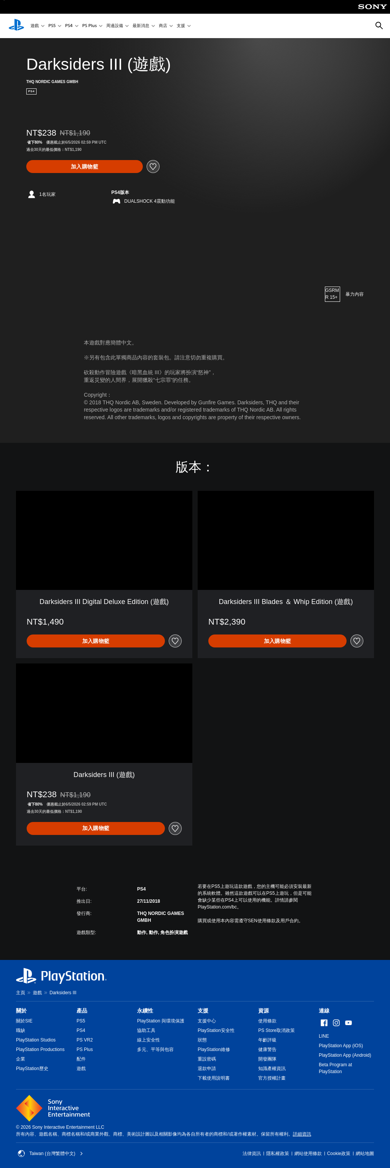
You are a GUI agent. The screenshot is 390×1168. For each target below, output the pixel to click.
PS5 (52, 26)
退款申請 (207, 1068)
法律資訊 (252, 1153)
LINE (324, 1036)
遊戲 (34, 26)
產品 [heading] (82, 1011)
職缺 (20, 1030)
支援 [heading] (203, 1011)
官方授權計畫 (272, 1078)
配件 (81, 1059)
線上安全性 (148, 1040)
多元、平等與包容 (155, 1049)
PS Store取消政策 (276, 1030)
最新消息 (141, 26)
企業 (20, 1059)
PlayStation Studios (36, 1040)
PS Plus (89, 26)
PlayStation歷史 (32, 1068)
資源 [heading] (263, 1011)
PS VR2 (85, 1040)
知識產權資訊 (272, 1068)
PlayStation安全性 (216, 1030)
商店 (163, 26)
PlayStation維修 (214, 1049)
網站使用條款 (308, 1153)
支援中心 (207, 1021)
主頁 (20, 992)
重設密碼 (207, 1059)
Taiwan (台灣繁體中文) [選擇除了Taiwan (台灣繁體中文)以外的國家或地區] (50, 1153)
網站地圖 (365, 1153)
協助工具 (146, 1030)
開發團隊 (267, 1059)
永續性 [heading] (145, 1011)
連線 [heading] (324, 1011)
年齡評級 (267, 1040)
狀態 (202, 1040)
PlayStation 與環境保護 (160, 1021)
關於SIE (24, 1021)
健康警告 (267, 1049)
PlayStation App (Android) (345, 1055)
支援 (181, 26)
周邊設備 (114, 26)
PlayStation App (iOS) (341, 1045)
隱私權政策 (277, 1153)
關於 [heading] (21, 1011)
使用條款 (267, 1021)
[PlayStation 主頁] (16, 26)
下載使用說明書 (214, 1078)
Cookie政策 (338, 1153)
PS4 (69, 26)
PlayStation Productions (40, 1049)
